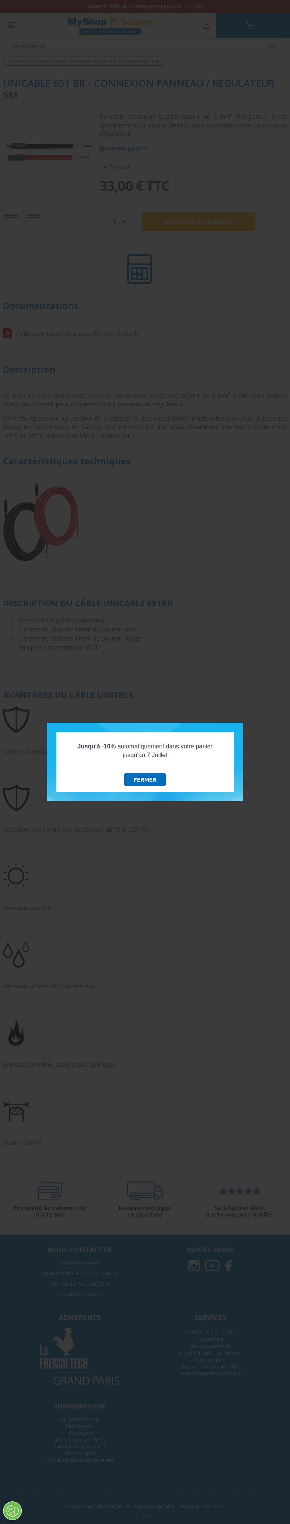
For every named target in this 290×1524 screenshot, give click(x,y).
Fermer (145, 779)
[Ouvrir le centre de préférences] (12, 1510)
